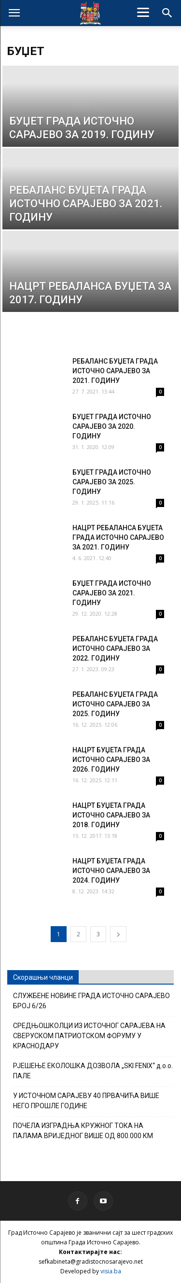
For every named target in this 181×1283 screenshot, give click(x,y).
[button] (167, 13)
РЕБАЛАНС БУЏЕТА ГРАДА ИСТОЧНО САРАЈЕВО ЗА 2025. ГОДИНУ (115, 704)
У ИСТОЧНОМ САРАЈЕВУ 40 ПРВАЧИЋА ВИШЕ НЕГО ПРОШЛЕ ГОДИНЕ (86, 1101)
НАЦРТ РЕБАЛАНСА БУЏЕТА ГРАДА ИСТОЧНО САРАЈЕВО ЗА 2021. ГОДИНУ (118, 537)
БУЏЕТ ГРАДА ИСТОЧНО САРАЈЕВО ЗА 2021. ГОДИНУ (111, 592)
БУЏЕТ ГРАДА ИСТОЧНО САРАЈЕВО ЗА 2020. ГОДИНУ (111, 426)
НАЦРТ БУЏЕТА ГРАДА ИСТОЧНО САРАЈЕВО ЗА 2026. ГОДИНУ (111, 759)
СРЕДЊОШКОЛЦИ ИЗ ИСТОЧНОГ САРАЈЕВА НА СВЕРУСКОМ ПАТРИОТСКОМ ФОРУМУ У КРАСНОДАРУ (89, 1036)
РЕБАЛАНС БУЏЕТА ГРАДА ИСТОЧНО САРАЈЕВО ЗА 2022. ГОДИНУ (115, 648)
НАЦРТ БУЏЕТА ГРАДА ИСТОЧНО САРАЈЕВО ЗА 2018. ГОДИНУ (111, 815)
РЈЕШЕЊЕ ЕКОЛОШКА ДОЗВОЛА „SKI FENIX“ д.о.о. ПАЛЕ (93, 1071)
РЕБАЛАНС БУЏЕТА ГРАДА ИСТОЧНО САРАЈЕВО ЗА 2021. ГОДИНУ (115, 370)
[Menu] (143, 12)
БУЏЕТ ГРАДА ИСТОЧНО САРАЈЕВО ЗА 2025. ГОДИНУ (111, 481)
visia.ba (110, 1271)
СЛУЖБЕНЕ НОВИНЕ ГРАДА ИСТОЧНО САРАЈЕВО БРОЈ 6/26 (91, 1001)
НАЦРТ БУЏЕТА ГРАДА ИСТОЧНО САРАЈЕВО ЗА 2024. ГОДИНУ (111, 870)
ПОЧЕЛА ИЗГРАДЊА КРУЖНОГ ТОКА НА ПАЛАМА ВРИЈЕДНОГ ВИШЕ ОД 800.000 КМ (83, 1131)
